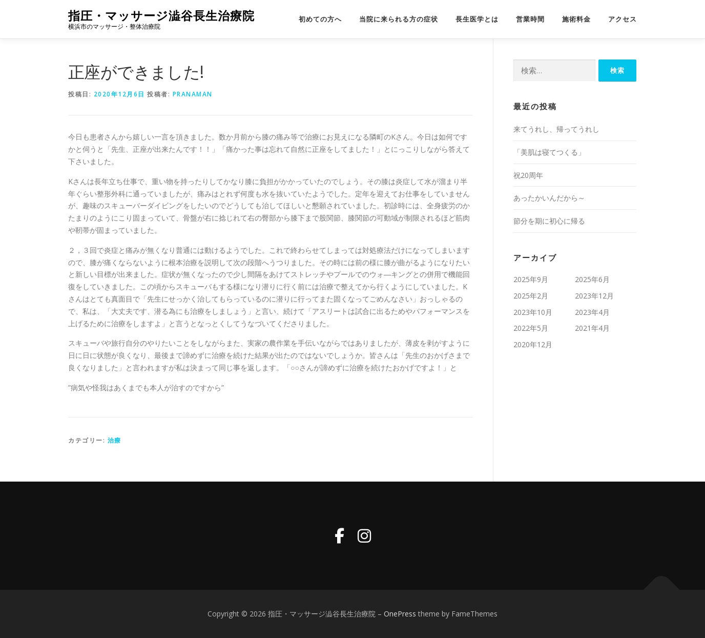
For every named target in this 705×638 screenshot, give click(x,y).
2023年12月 (594, 296)
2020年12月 (532, 344)
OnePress (400, 614)
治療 (114, 440)
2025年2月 (530, 296)
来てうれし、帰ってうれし (556, 129)
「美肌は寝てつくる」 (549, 152)
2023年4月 (592, 312)
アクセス (622, 19)
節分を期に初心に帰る (549, 221)
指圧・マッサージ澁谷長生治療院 (161, 16)
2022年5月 (530, 328)
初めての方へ (320, 19)
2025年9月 (530, 279)
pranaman (193, 94)
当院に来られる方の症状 (398, 19)
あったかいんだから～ (549, 198)
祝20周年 (528, 175)
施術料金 (576, 19)
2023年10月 (532, 312)
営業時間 (530, 19)
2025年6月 (592, 279)
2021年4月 (592, 328)
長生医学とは (477, 19)
